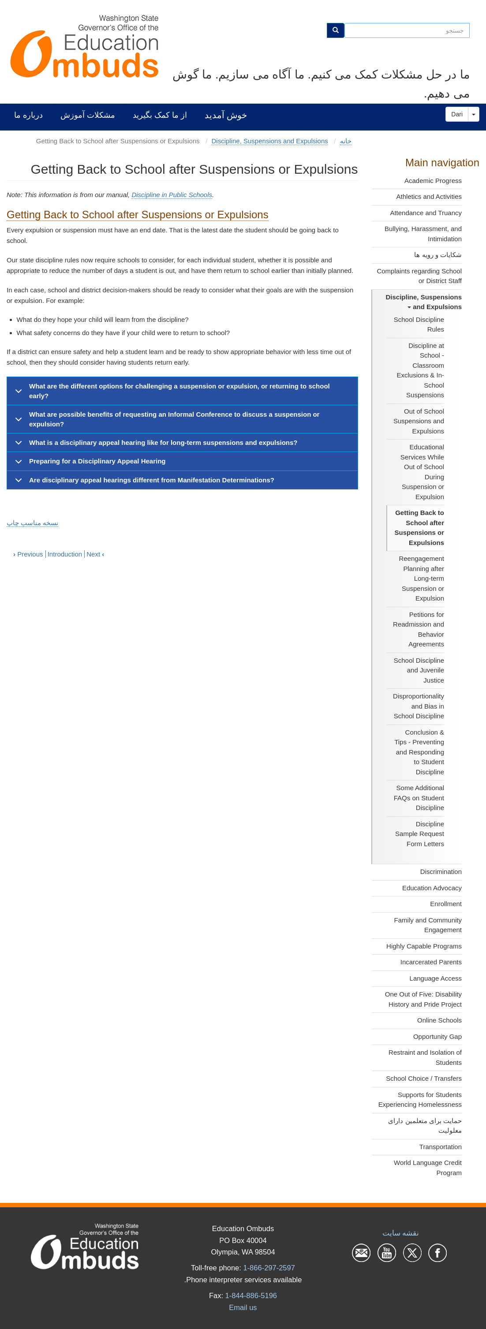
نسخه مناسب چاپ (32, 522)
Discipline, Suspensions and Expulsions (423, 302)
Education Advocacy (432, 888)
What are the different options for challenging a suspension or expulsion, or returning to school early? (171, 393)
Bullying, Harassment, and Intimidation (423, 234)
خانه (345, 141)
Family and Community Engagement (428, 925)
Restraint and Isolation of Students (425, 1057)
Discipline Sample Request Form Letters (419, 833)
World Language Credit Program (428, 1167)
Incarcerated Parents (431, 962)
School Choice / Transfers (424, 1078)
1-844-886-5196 (251, 1295)
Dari (457, 114)
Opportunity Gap (437, 1036)
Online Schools (439, 1020)
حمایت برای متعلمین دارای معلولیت (425, 1126)
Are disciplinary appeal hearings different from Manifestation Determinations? (143, 482)
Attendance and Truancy (426, 213)
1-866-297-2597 (269, 1268)
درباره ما (28, 115)
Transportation (440, 1146)
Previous (28, 554)
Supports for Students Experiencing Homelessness (420, 1100)
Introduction (65, 554)
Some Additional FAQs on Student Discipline (419, 797)
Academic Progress (433, 180)
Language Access (436, 978)
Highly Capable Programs (424, 946)
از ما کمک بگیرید (160, 115)
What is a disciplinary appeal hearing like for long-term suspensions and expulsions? (154, 445)
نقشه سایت (400, 1233)
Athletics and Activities (429, 196)
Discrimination (441, 871)
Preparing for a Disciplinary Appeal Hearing (89, 463)
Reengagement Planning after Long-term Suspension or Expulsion (421, 578)
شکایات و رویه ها (438, 254)
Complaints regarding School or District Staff (419, 276)
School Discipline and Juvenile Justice (419, 670)
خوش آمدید (226, 114)
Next (95, 554)
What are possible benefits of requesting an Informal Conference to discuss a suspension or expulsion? (165, 421)
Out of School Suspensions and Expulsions (418, 421)
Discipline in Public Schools (171, 194)
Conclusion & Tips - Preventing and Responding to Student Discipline (419, 752)
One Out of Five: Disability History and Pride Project (423, 999)
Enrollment (446, 903)
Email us (243, 1307)
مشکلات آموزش (87, 115)
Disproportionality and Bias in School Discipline (418, 706)
